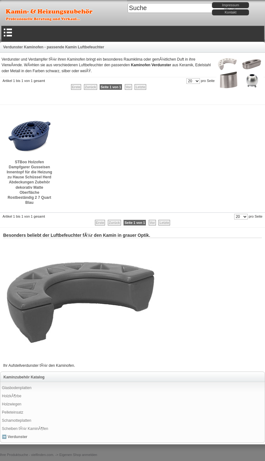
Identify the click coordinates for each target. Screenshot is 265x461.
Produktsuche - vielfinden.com (30, 455)
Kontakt (230, 12)
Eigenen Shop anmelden (78, 455)
